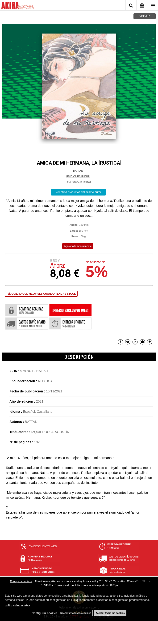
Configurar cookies (21, 581)
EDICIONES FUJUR (78, 176)
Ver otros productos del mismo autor (78, 192)
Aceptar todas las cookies (110, 613)
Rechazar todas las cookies (75, 613)
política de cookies (17, 605)
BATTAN (78, 170)
